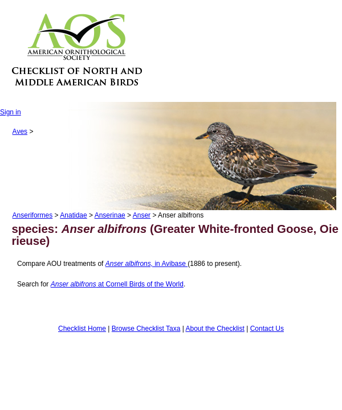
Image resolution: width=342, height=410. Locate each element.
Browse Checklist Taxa (146, 329)
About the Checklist (214, 329)
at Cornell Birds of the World (117, 284)
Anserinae (110, 215)
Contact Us (267, 329)
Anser (141, 215)
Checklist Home (82, 329)
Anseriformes (33, 215)
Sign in (10, 112)
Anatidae (73, 215)
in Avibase (146, 264)
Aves (20, 132)
